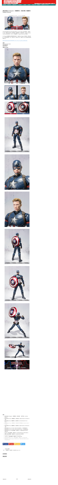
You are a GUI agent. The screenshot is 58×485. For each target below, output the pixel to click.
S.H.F (19, 450)
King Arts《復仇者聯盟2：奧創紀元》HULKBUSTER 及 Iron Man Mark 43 (16, 432)
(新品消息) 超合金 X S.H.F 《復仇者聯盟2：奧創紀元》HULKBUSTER (16, 437)
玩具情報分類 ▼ (9, 4)
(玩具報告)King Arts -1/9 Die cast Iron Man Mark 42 (13, 435)
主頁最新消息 (4, 4)
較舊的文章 (29, 479)
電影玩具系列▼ (15, 4)
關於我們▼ (39, 4)
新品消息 (14, 450)
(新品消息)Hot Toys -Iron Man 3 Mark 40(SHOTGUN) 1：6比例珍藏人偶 (16, 429)
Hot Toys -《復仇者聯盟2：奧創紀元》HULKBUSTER (13, 436)
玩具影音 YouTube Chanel (45, 4)
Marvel (17, 450)
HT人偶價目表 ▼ (20, 4)
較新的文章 (4, 479)
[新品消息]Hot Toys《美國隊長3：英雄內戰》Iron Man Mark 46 (15, 420)
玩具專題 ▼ (25, 4)
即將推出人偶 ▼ (34, 4)
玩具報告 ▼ (29, 4)
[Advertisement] (17, 388)
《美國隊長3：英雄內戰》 (9, 450)
